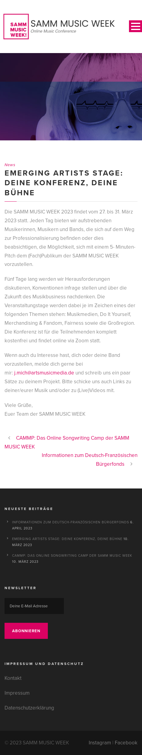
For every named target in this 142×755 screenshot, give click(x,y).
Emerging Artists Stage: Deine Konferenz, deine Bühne (67, 538)
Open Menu (135, 26)
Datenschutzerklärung (29, 708)
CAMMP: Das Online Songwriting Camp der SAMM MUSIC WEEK (72, 555)
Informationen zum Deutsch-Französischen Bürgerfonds (70, 522)
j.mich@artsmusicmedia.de (44, 373)
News (10, 165)
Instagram (100, 743)
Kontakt (13, 678)
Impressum (17, 693)
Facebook (126, 743)
